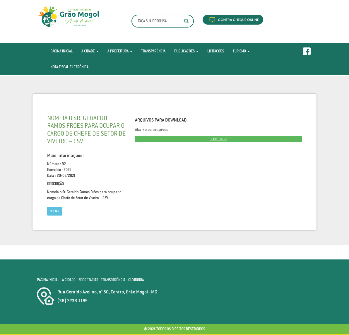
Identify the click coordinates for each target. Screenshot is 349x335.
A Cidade (90, 51)
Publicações (186, 51)
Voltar (54, 211)
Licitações (215, 51)
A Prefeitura (119, 51)
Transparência (153, 51)
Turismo (241, 51)
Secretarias (88, 280)
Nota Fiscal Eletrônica (69, 67)
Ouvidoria (136, 280)
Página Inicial (61, 51)
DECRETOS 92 (218, 139)
